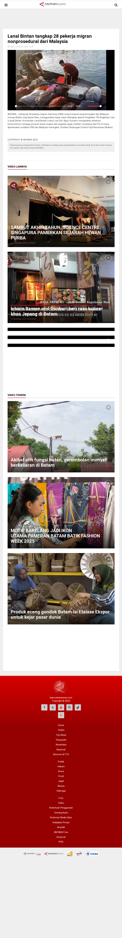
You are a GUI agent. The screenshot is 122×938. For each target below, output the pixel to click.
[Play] (11, 106)
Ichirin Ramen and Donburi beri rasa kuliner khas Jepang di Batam (57, 311)
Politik (61, 761)
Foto (61, 798)
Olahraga (61, 790)
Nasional (61, 749)
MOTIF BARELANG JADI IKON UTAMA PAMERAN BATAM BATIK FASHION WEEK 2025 (55, 536)
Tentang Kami (61, 812)
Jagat (61, 781)
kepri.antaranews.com (61, 697)
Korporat (61, 837)
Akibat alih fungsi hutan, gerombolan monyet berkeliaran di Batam (59, 462)
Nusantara (61, 744)
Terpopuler (61, 739)
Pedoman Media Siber (61, 817)
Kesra (61, 771)
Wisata (61, 786)
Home (61, 725)
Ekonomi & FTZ (61, 754)
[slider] (40, 106)
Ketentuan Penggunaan (61, 807)
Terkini (61, 730)
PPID (61, 841)
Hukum (61, 766)
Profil (61, 776)
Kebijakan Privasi (61, 822)
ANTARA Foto (61, 832)
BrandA (61, 827)
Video (61, 803)
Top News (61, 735)
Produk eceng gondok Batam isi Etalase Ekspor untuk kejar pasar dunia (60, 614)
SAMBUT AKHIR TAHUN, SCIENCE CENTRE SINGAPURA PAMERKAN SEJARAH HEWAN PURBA (56, 233)
